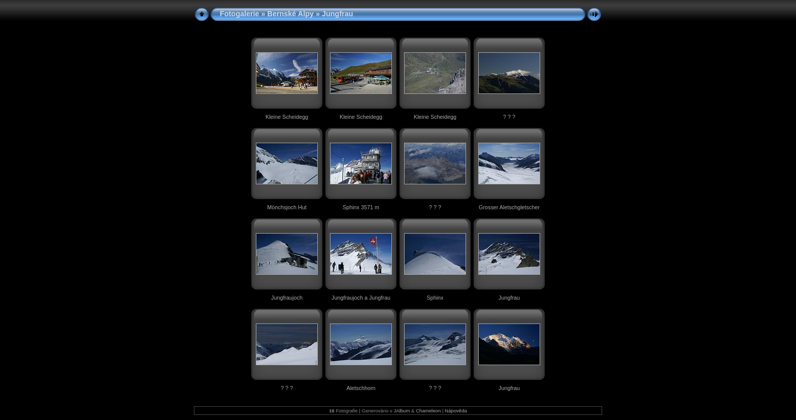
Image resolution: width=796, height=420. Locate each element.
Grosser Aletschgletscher (509, 207)
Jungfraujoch (287, 298)
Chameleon (428, 410)
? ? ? (509, 117)
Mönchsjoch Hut (286, 207)
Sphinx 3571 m (361, 207)
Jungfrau (509, 298)
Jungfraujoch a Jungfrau (360, 298)
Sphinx (434, 298)
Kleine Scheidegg (287, 117)
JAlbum (401, 410)
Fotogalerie (239, 14)
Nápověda (456, 410)
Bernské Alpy (291, 14)
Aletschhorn (360, 388)
